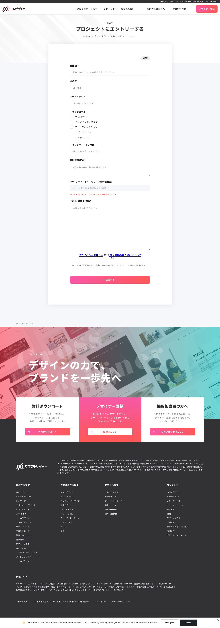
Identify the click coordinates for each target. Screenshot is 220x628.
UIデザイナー (22, 500)
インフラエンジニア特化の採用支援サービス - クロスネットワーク (45, 586)
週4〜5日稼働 (111, 513)
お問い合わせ (100, 601)
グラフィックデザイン (70, 500)
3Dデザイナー (22, 513)
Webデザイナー (23, 492)
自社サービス (111, 505)
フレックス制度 (111, 492)
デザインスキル (78, 111)
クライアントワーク (113, 500)
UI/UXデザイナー (23, 496)
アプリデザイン (67, 496)
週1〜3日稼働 (111, 509)
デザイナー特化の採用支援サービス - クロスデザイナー (148, 583)
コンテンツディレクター (26, 552)
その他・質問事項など (80, 200)
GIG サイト (21, 583)
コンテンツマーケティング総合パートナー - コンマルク (99, 589)
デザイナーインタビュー (177, 535)
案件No (73, 65)
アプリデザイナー (24, 522)
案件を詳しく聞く (28, 324)
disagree (169, 623)
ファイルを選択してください (90, 188)
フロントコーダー (24, 531)
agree (188, 623)
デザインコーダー (24, 526)
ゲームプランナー (24, 561)
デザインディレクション (177, 526)
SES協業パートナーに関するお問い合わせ (71, 601)
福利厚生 (171, 531)
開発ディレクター (24, 543)
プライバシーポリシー (118, 265)
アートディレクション (70, 518)
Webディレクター (24, 548)
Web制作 (65, 505)
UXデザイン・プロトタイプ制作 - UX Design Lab (49, 583)
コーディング (66, 522)
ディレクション (67, 513)
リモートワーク (111, 496)
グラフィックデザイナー (27, 505)
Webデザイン (173, 496)
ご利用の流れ (173, 522)
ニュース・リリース (175, 505)
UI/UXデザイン (67, 492)
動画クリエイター (24, 535)
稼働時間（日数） (78, 160)
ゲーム (63, 526)
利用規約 (131, 265)
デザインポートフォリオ (82, 144)
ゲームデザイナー (24, 518)
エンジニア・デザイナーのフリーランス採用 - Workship (100, 586)
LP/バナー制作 (67, 509)
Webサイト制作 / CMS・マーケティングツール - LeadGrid (97, 583)
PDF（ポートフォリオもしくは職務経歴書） (91, 181)
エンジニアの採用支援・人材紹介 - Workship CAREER (150, 586)
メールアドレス (78, 96)
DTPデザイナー (23, 509)
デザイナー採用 (173, 500)
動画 (62, 531)
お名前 (73, 81)
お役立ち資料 (22, 601)
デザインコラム (173, 518)
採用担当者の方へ (40, 601)
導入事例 (171, 509)
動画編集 (20, 539)
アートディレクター (24, 556)
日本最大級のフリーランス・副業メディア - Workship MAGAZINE (44, 589)
